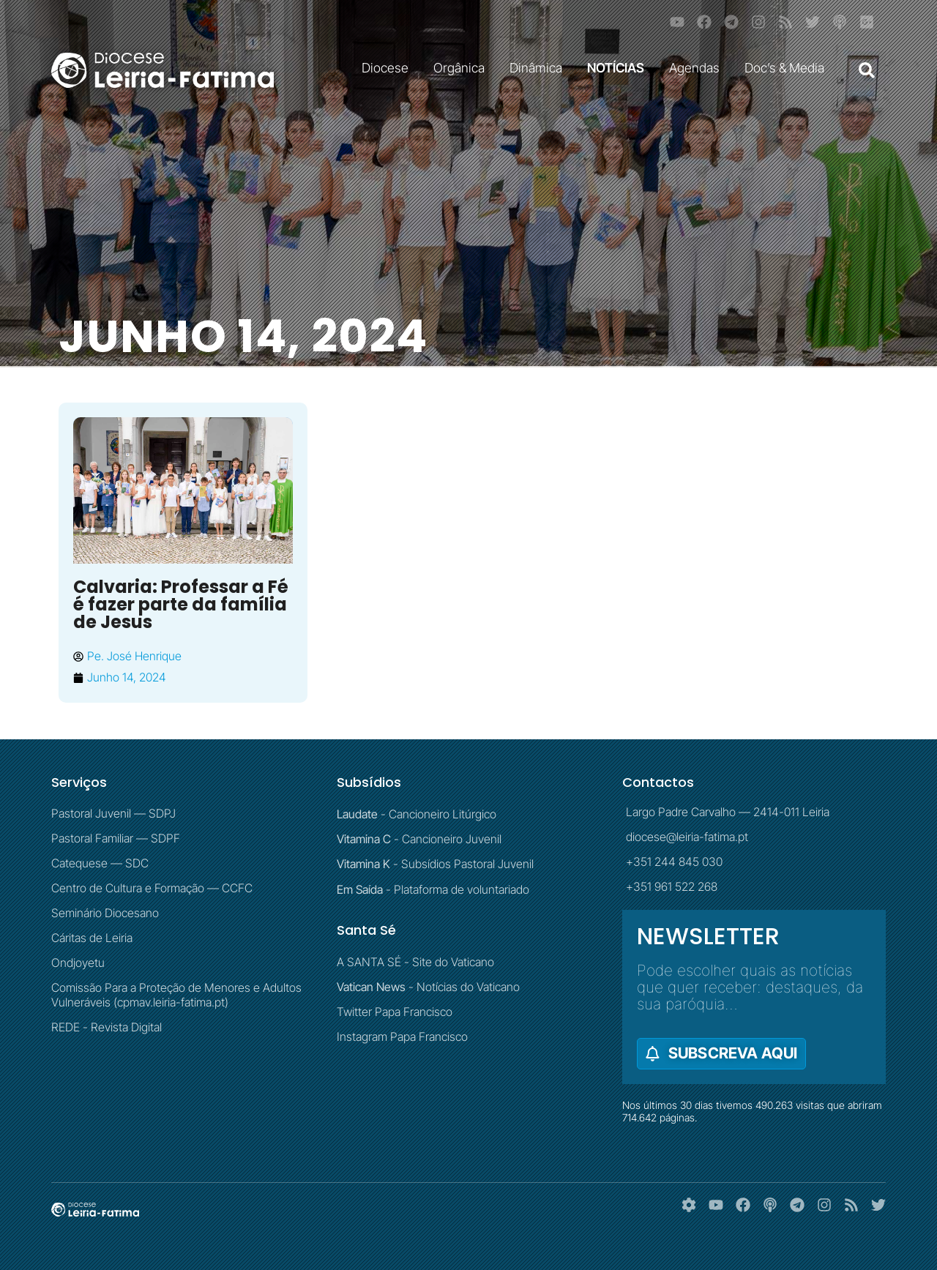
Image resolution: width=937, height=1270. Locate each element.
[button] (867, 70)
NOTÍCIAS (619, 67)
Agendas (698, 67)
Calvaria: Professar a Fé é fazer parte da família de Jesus (180, 604)
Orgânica (462, 67)
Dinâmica (539, 67)
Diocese (389, 67)
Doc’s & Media (788, 67)
